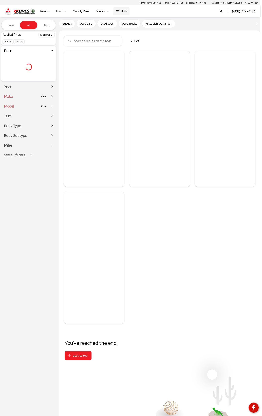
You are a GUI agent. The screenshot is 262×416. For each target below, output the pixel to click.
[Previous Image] (68, 75)
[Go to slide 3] (94, 94)
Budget (67, 25)
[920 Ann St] (251, 3)
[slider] (8, 63)
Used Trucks (129, 25)
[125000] (44, 80)
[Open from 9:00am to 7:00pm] (227, 3)
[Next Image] (119, 75)
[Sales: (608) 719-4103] (196, 3)
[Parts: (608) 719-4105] (173, 3)
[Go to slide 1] (84, 94)
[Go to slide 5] (104, 94)
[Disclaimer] (69, 126)
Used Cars (86, 25)
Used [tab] (46, 25)
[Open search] (221, 11)
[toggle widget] (254, 408)
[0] (10, 80)
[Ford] (8, 42)
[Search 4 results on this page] (93, 42)
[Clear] (44, 103)
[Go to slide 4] (99, 94)
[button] (68, 75)
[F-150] (19, 42)
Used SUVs (107, 25)
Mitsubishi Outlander (158, 25)
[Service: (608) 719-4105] (150, 3)
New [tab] (11, 25)
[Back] (46, 35)
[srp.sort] (135, 42)
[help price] (134, 121)
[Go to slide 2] (89, 94)
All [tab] (28, 25)
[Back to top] (78, 357)
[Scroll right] (186, 108)
